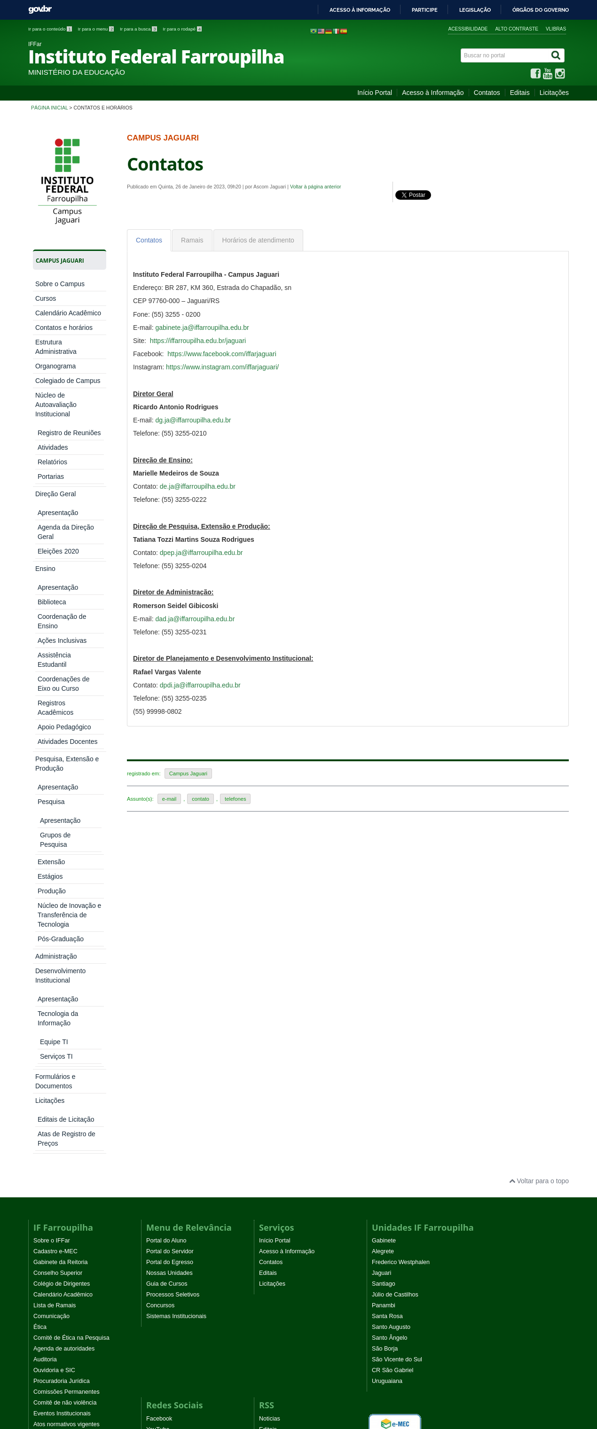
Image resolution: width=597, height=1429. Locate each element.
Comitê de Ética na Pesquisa (71, 979)
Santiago (383, 925)
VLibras (556, 28)
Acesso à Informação (433, 92)
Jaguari (381, 914)
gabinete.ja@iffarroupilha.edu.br (202, 327)
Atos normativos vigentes (66, 1065)
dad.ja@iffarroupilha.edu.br (195, 619)
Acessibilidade (467, 28)
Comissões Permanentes (66, 1033)
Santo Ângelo (390, 979)
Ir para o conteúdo (50, 28)
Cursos (45, 298)
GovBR (40, 9)
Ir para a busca (139, 28)
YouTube (158, 1071)
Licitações (554, 92)
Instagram (159, 1081)
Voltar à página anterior (315, 186)
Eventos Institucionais (62, 1055)
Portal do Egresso (169, 903)
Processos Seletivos (172, 936)
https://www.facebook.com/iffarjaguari (221, 354)
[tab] (149, 240)
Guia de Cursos (167, 925)
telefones (235, 799)
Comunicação (51, 957)
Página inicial (49, 107)
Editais (520, 92)
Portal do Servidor (170, 893)
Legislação (475, 10)
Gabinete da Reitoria (60, 903)
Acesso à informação (360, 10)
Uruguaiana (387, 1022)
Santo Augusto (391, 968)
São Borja (385, 990)
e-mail (169, 799)
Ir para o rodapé (182, 28)
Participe (425, 10)
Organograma (55, 366)
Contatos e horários (64, 327)
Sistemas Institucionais (176, 957)
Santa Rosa (387, 957)
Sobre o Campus (60, 284)
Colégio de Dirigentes (61, 925)
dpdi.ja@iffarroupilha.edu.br (200, 685)
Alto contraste (516, 28)
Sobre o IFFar (51, 882)
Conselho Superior (57, 914)
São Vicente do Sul (397, 1001)
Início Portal (374, 92)
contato (200, 799)
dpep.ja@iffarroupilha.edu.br (201, 552)
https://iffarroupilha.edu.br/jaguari (198, 340)
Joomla (154, 1207)
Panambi (383, 947)
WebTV (43, 1076)
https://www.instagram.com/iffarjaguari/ (222, 367)
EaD (265, 1081)
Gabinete (384, 882)
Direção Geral (55, 428)
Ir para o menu (96, 28)
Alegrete (383, 893)
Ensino (45, 443)
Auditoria (45, 1001)
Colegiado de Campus (68, 380)
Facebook (159, 1060)
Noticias (269, 1060)
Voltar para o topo (539, 822)
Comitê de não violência (64, 1044)
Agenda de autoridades (63, 990)
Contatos (487, 92)
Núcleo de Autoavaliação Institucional (56, 404)
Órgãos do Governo (540, 10)
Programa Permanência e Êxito (74, 1087)
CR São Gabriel (392, 1011)
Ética (40, 968)
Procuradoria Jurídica (61, 1022)
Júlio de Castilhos (395, 936)
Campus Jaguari (188, 773)
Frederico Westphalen (401, 903)
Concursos (160, 947)
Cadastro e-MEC (55, 893)
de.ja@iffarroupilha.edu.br (198, 486)
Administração (56, 481)
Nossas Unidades (169, 914)
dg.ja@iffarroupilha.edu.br (193, 420)
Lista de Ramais (54, 947)
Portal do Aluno (166, 882)
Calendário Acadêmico (68, 313)
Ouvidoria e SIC (54, 1011)
